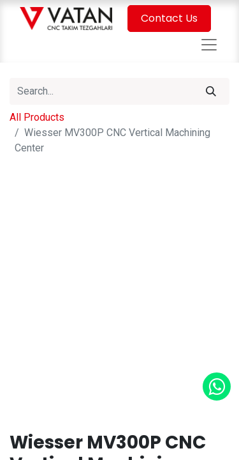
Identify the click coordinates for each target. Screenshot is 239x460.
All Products (37, 117)
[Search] (210, 91)
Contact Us (169, 18)
